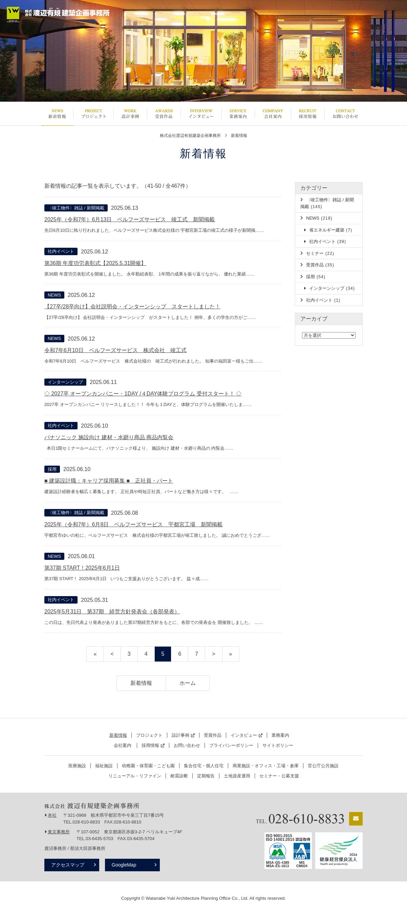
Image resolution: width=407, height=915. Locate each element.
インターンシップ (65, 382)
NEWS (54, 295)
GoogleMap (125, 865)
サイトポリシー (277, 745)
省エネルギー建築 (330, 229)
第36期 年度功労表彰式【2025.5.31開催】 (95, 263)
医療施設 (77, 765)
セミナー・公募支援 (279, 775)
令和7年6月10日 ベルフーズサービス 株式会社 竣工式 (115, 350)
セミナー (320, 253)
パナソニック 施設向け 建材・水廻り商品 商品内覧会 (108, 437)
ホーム (187, 683)
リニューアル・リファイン (134, 775)
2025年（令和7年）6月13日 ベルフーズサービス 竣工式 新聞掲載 (129, 219)
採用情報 (307, 113)
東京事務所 (59, 831)
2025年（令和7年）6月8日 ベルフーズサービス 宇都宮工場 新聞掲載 (133, 524)
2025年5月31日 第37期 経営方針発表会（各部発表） (112, 611)
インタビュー (200, 113)
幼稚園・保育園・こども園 (148, 765)
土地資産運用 (237, 775)
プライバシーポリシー (231, 745)
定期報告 (206, 775)
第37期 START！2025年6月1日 (82, 568)
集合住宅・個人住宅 (203, 765)
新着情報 (57, 113)
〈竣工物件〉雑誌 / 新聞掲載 (76, 207)
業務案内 (238, 113)
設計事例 (130, 113)
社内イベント (61, 251)
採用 (52, 469)
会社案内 (273, 113)
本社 (52, 815)
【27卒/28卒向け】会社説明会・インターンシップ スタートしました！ (132, 306)
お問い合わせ (345, 113)
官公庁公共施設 (323, 765)
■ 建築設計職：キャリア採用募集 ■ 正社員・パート (108, 481)
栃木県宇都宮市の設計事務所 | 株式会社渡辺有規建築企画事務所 (58, 14)
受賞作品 (163, 113)
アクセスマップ (67, 865)
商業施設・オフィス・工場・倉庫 (266, 765)
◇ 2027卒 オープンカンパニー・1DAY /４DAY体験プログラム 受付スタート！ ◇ (142, 393)
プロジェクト (93, 113)
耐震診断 (179, 775)
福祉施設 (104, 765)
